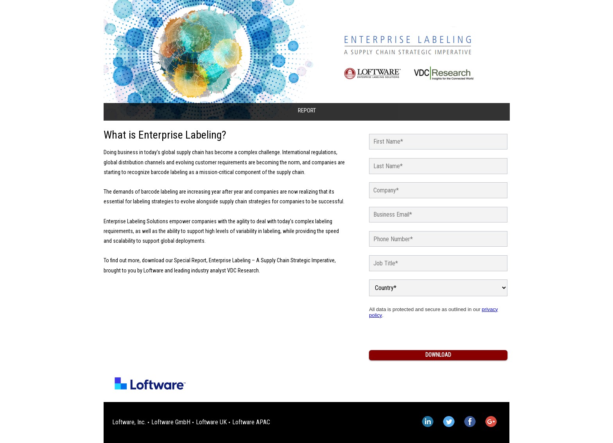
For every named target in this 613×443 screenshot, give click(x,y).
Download (438, 355)
